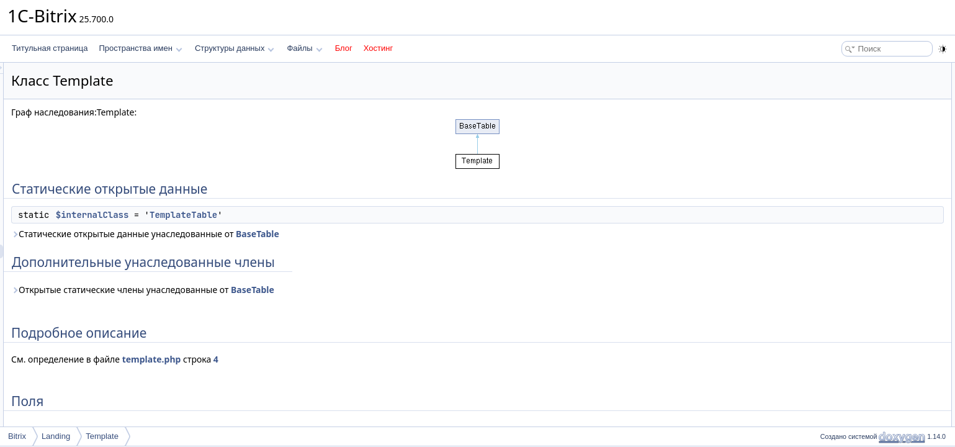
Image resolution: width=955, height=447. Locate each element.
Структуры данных (234, 48)
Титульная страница (49, 48)
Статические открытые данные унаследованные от (300, 234)
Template (102, 436)
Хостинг (378, 48)
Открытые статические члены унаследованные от (297, 290)
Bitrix (17, 436)
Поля (826, 124)
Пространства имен (140, 48)
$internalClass (247, 214)
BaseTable (412, 234)
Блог (343, 48)
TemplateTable (338, 214)
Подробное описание (853, 110)
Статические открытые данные (870, 69)
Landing (56, 436)
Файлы (304, 48)
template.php (306, 359)
